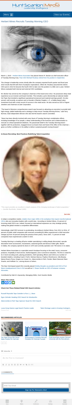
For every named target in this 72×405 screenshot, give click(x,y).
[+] (32, 364)
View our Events (61, 14)
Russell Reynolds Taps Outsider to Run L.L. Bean (18, 293)
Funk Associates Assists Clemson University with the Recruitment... (60, 338)
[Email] (13, 282)
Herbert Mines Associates (21, 75)
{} (29, 364)
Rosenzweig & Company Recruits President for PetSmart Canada (36, 338)
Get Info (67, 214)
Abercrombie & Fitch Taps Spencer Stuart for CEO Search (21, 301)
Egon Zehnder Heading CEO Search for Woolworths (19, 297)
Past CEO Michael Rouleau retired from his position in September (42, 78)
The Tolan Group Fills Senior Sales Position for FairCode (10, 338)
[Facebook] (6, 282)
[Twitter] (9, 282)
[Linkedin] (2, 282)
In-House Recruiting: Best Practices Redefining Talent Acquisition (25, 134)
